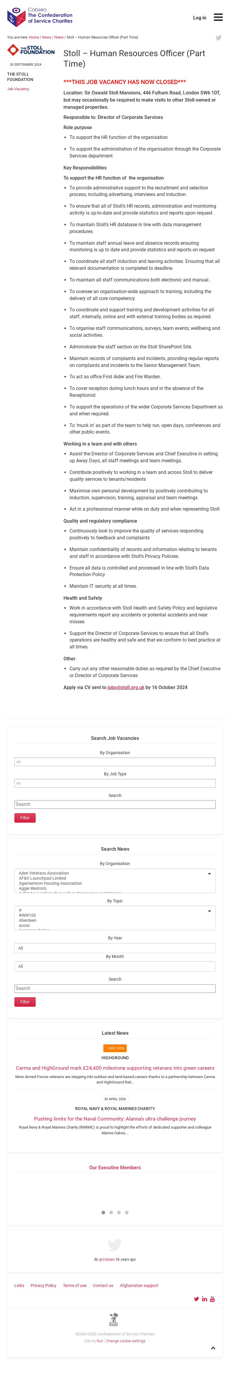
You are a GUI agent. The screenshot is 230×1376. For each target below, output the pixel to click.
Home (34, 37)
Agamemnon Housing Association (111, 883)
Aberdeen (111, 920)
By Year (115, 938)
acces (111, 925)
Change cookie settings (126, 1341)
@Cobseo (107, 1259)
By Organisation (115, 752)
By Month (115, 956)
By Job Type (115, 774)
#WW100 (111, 915)
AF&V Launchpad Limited (111, 878)
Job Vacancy (18, 89)
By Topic (115, 901)
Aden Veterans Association (111, 873)
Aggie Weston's (111, 888)
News (46, 37)
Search (115, 795)
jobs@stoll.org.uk (126, 687)
